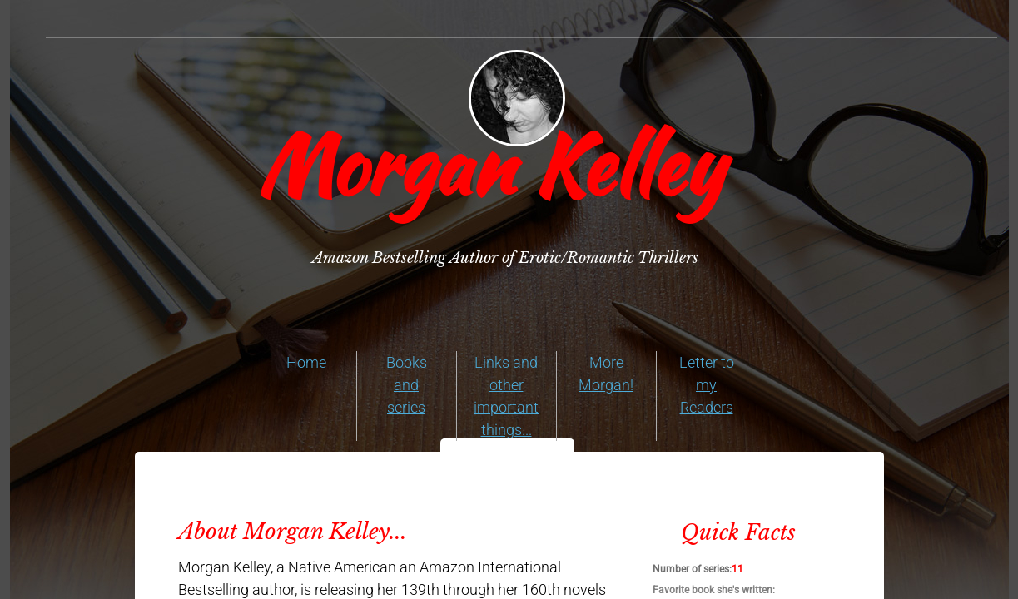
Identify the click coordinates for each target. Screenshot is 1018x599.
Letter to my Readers (706, 385)
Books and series (406, 385)
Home (306, 362)
